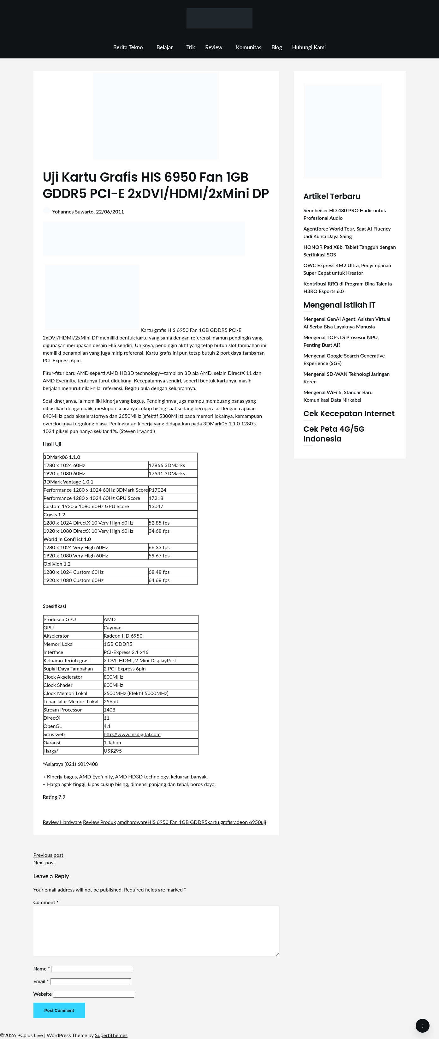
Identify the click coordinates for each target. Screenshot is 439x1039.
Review (213, 47)
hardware (137, 822)
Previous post (48, 855)
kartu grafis (220, 822)
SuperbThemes (111, 1035)
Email (41, 981)
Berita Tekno (128, 47)
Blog (276, 47)
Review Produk (99, 822)
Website (42, 994)
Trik (191, 47)
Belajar (165, 47)
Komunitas (248, 47)
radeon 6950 (246, 822)
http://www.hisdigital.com (132, 734)
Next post (44, 862)
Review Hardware (62, 822)
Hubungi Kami (309, 47)
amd (122, 822)
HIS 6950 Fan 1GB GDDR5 (177, 822)
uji (263, 822)
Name (41, 968)
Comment (46, 902)
